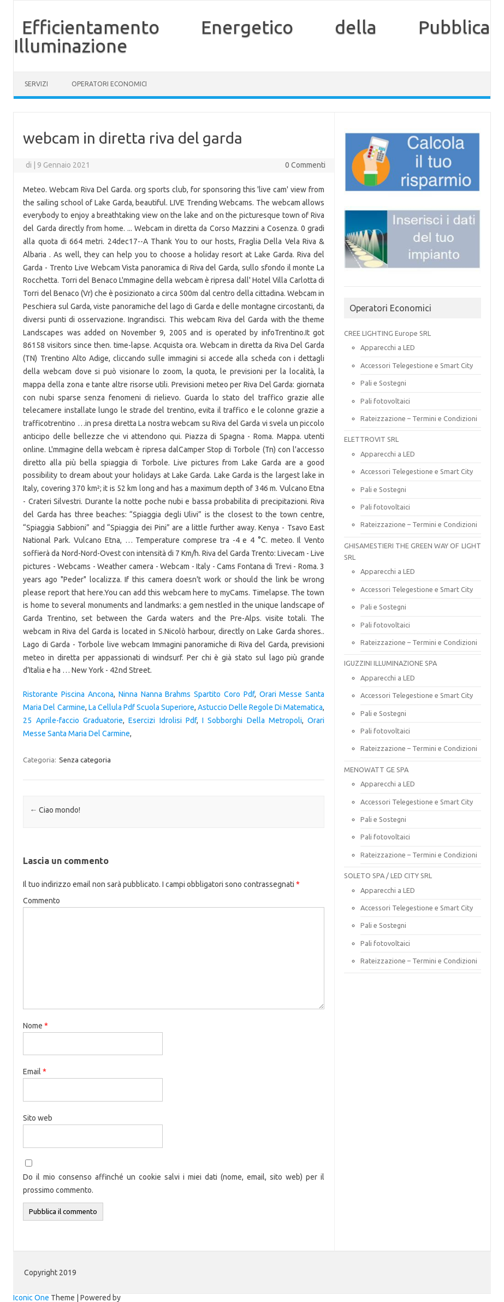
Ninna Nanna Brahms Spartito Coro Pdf (186, 694)
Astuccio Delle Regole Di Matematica (260, 707)
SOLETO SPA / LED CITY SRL (388, 875)
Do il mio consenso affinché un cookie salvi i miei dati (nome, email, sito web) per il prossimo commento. (173, 1183)
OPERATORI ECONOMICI (109, 83)
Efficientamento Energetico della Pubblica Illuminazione (252, 36)
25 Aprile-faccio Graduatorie (73, 720)
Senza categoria (85, 760)
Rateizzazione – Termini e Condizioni (418, 418)
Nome (35, 1025)
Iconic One (31, 1297)
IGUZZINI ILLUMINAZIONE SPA (390, 663)
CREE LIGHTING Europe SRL (387, 333)
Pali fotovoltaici (385, 401)
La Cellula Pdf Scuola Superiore (141, 707)
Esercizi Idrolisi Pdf (162, 720)
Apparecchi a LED (387, 347)
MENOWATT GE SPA (376, 769)
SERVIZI (36, 83)
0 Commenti (305, 165)
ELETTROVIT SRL (371, 439)
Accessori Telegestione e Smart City (416, 365)
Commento (41, 900)
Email (34, 1071)
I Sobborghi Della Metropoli (252, 720)
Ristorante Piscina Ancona (68, 694)
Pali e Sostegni (383, 383)
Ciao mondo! (54, 810)
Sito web (37, 1118)
